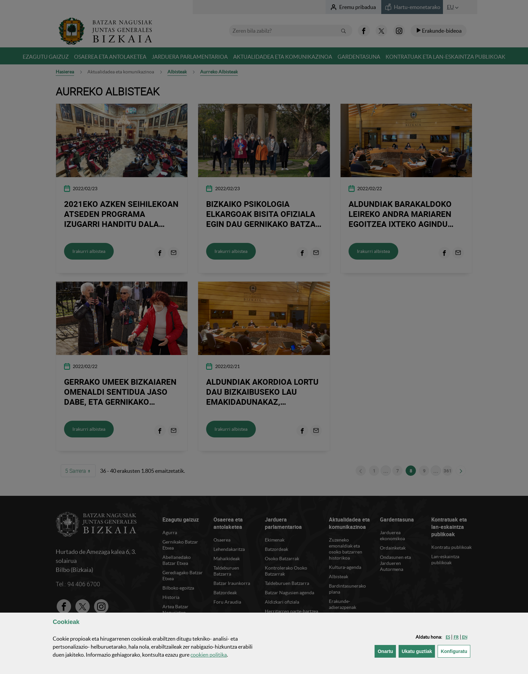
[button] (448, 637)
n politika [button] (208, 655)
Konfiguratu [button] (455, 651)
